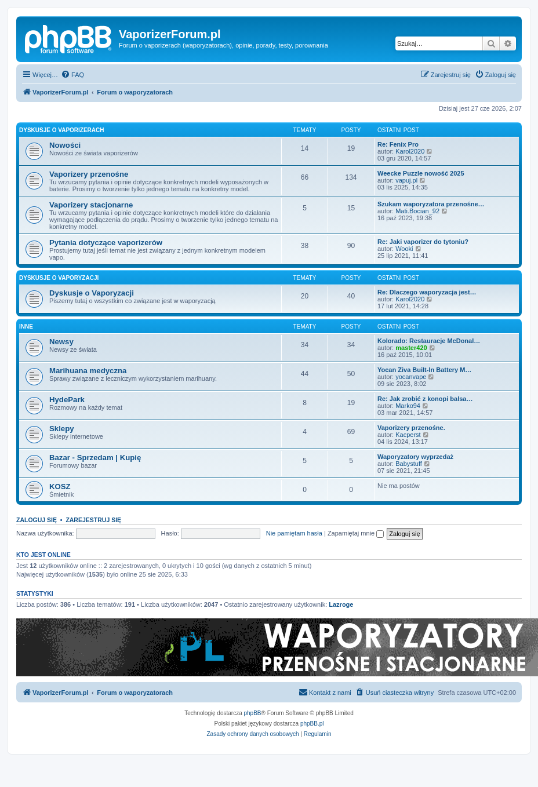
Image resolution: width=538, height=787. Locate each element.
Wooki (404, 248)
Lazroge (341, 604)
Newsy (61, 341)
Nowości (65, 145)
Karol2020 (409, 151)
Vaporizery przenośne (88, 174)
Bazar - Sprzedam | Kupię (95, 457)
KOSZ (60, 486)
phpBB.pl (312, 723)
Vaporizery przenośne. (411, 427)
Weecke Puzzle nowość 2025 (420, 173)
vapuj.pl (406, 180)
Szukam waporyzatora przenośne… (431, 204)
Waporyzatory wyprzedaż (415, 456)
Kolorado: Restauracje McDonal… (428, 340)
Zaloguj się (36, 519)
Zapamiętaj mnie (356, 533)
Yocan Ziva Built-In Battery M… (424, 369)
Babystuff (408, 463)
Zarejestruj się (93, 519)
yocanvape (410, 376)
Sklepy (61, 428)
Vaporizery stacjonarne (91, 205)
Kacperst (407, 434)
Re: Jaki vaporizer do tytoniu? (422, 241)
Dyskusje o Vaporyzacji (59, 278)
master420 (411, 347)
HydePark (67, 399)
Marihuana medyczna (87, 370)
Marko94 (407, 405)
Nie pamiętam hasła (294, 533)
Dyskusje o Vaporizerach (61, 130)
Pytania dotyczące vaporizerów (105, 242)
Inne (26, 326)
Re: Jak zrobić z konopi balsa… (424, 398)
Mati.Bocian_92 (417, 210)
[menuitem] (72, 75)
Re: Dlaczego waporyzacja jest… (427, 292)
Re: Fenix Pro (398, 144)
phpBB (252, 713)
